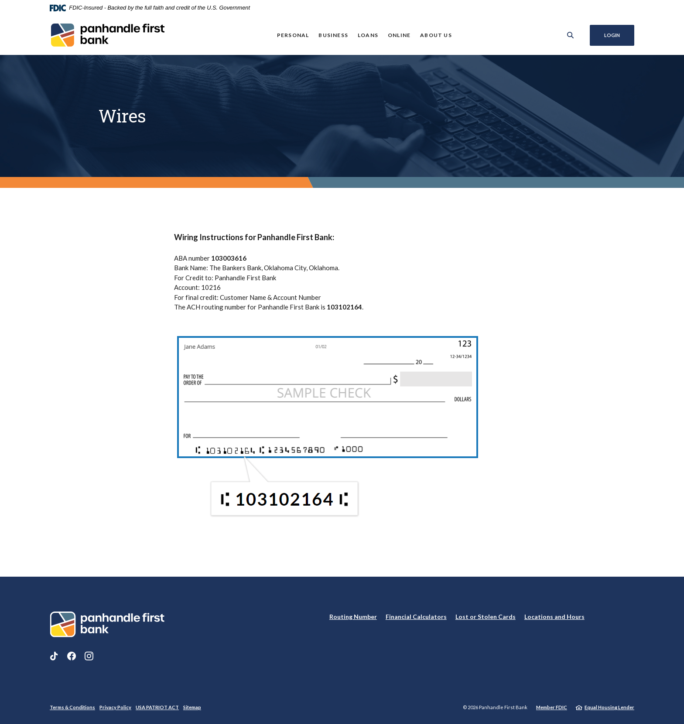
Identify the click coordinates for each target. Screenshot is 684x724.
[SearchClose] (570, 35)
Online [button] (399, 35)
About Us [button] (436, 35)
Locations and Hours (554, 616)
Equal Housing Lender (609, 707)
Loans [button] (368, 35)
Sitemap (192, 707)
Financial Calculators (416, 616)
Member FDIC (551, 707)
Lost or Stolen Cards (485, 616)
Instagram (89, 656)
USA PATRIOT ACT (157, 707)
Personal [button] (293, 35)
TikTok (54, 656)
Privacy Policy (115, 707)
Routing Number (353, 616)
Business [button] (333, 35)
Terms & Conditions (72, 707)
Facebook (71, 656)
